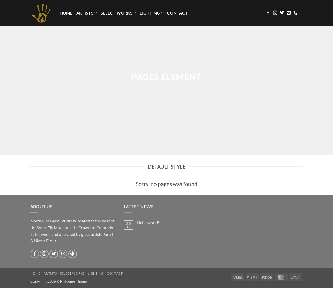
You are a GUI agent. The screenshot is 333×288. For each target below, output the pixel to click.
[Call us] (295, 13)
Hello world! (148, 222)
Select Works (118, 13)
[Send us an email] (289, 13)
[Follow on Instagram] (275, 13)
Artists (86, 13)
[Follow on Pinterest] (72, 254)
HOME (66, 12)
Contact (177, 12)
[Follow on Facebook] (268, 13)
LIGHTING (152, 13)
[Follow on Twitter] (282, 13)
